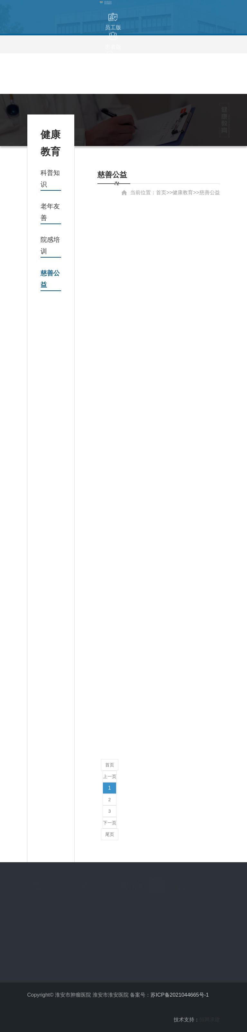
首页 (109, 762)
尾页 (109, 832)
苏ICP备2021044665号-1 (180, 995)
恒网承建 (209, 1019)
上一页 (109, 774)
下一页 (109, 820)
